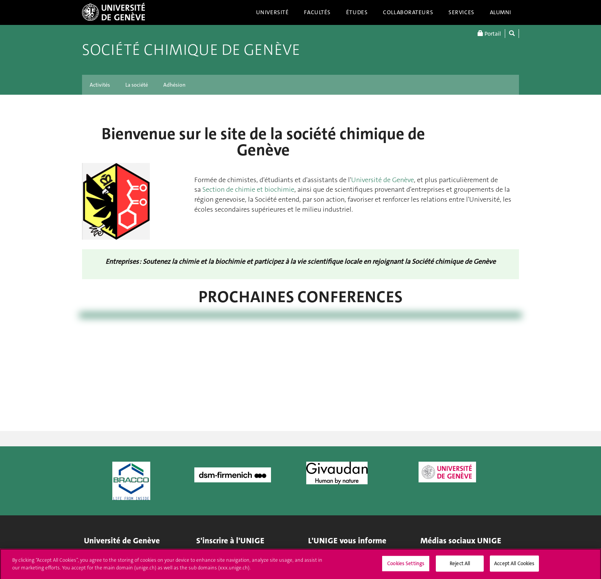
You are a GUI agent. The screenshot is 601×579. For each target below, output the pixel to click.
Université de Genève (382, 179)
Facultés (317, 12)
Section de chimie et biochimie (248, 189)
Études (357, 12)
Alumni (500, 12)
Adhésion (174, 84)
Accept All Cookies (514, 566)
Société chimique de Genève (191, 50)
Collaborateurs (408, 12)
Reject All (460, 566)
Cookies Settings (405, 566)
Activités (100, 84)
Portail (489, 34)
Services (461, 12)
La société (136, 84)
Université (272, 12)
